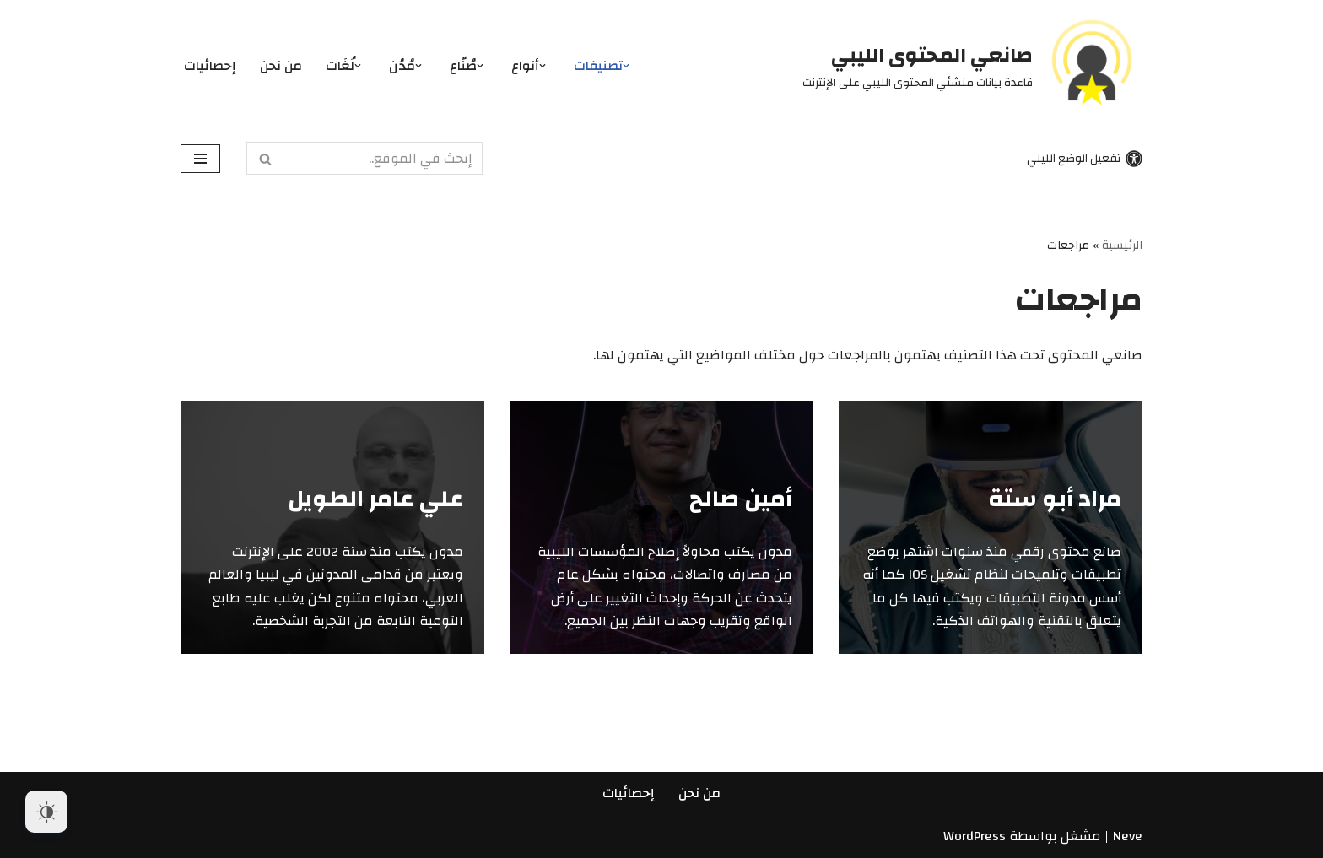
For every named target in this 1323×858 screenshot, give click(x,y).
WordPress (974, 836)
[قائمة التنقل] (200, 158)
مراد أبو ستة (1054, 499)
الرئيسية (1122, 245)
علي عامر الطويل (375, 499)
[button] (626, 65)
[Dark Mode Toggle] (46, 812)
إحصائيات (210, 66)
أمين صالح (740, 499)
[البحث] (383, 158)
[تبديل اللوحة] (1082, 158)
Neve (1127, 836)
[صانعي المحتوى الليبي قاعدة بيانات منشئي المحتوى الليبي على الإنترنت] (972, 65)
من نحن (281, 66)
